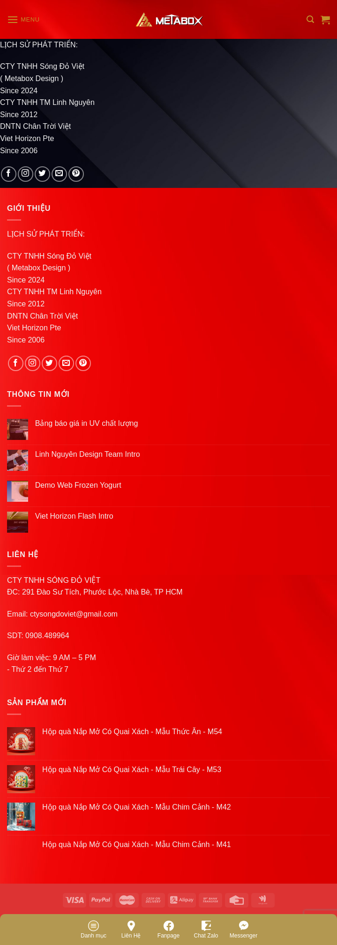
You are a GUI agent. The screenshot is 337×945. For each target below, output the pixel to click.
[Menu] (23, 19)
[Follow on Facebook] (8, 174)
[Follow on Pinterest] (76, 174)
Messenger (243, 929)
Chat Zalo (206, 929)
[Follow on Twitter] (42, 174)
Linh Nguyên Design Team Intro (87, 454)
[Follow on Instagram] (25, 174)
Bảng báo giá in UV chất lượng (87, 423)
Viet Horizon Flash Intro (74, 516)
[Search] (310, 19)
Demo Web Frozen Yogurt (78, 485)
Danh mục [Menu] (93, 929)
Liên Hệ (131, 929)
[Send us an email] (59, 174)
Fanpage (168, 929)
